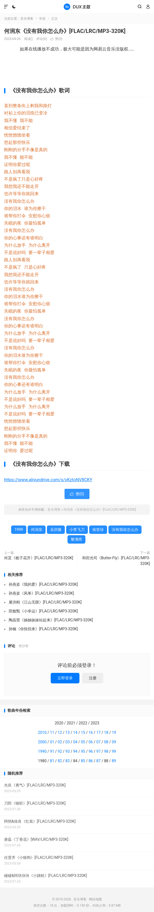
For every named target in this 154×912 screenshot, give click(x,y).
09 (114, 742)
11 (52, 732)
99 (114, 751)
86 (91, 761)
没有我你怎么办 (125, 529)
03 (67, 742)
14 (75, 732)
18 (106, 732)
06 (91, 742)
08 (106, 742)
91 (52, 751)
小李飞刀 (77, 529)
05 (83, 742)
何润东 (36, 529)
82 (60, 761)
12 (60, 732)
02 (60, 742)
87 (98, 761)
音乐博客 (77, 7)
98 (106, 751)
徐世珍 (98, 529)
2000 (42, 742)
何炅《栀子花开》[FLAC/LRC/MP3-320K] (38, 558)
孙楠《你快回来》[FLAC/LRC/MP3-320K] (43, 629)
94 (75, 751)
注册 (93, 678)
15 (83, 732)
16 (91, 732)
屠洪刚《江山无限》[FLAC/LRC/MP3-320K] (45, 602)
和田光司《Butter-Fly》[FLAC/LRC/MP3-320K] (116, 561)
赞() (56, 39)
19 (114, 732)
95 (83, 751)
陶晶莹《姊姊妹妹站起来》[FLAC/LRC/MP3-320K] (51, 620)
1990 (42, 751)
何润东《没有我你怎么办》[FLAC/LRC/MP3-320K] (65, 31)
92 (60, 751)
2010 (42, 732)
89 (114, 761)
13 (67, 732)
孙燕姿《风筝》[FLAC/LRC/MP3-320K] (41, 593)
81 (52, 761)
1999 (18, 529)
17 (98, 732)
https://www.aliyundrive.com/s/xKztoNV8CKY (48, 479)
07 (98, 742)
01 (52, 742)
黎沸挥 (76, 539)
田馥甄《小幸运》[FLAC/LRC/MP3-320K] (43, 611)
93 (67, 751)
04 (75, 742)
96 (91, 751)
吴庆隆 (56, 529)
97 (98, 751)
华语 (42, 19)
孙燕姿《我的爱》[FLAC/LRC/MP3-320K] (43, 584)
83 (67, 761)
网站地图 (95, 899)
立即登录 (65, 678)
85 (83, 761)
